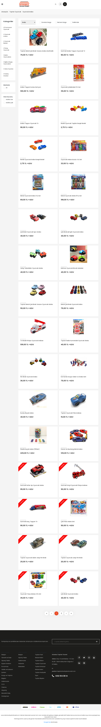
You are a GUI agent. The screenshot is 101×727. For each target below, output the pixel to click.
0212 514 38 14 (60, 676)
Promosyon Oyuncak (7, 28)
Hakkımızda (5, 681)
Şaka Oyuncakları (7, 56)
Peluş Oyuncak (6, 49)
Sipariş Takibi (5, 661)
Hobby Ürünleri (6, 75)
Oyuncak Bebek (6, 42)
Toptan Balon (39, 661)
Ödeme (4, 687)
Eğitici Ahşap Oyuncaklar (8, 63)
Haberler (21, 663)
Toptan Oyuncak (15, 11)
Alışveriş (4, 690)
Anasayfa (4, 11)
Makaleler (21, 666)
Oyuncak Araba (28, 11)
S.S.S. (3, 684)
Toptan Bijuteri (39, 678)
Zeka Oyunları (8, 69)
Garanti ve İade (6, 658)
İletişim (3, 655)
